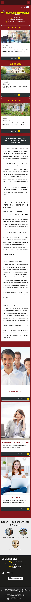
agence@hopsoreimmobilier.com (16, 19)
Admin (24, 590)
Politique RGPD (21, 591)
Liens (21, 590)
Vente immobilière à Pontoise (9, 537)
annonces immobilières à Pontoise (15, 234)
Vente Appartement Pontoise (15, 549)
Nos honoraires (16, 590)
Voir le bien (15, 58)
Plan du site (3, 590)
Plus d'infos (23, 399)
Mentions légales (10, 590)
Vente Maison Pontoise (23, 537)
